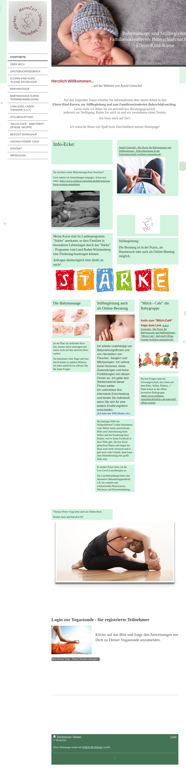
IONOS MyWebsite (92, 747)
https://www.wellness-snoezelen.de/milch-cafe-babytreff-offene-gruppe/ (158, 399)
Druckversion (62, 736)
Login (174, 736)
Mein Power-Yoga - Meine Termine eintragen (74, 659)
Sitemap (77, 736)
